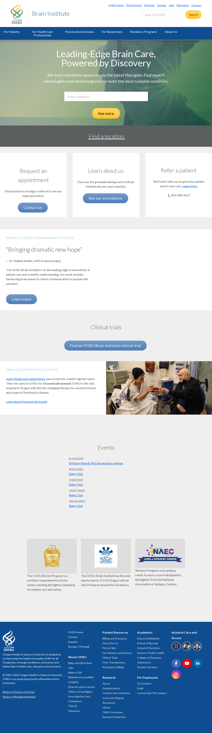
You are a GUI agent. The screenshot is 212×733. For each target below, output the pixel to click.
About (106, 683)
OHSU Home (116, 5)
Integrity (73, 682)
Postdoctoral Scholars (79, 31)
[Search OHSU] (162, 14)
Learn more (21, 299)
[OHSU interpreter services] (197, 650)
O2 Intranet (144, 683)
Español (72, 641)
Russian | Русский (78, 646)
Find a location (106, 136)
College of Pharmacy (149, 657)
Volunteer (74, 710)
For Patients (12, 31)
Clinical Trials (110, 657)
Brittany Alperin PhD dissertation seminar (96, 463)
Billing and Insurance (114, 638)
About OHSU (77, 657)
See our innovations (105, 198)
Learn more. (190, 186)
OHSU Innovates (112, 712)
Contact (196, 5)
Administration (111, 688)
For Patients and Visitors (117, 652)
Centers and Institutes (116, 693)
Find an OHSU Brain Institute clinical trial (105, 345)
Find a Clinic (109, 648)
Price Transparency (113, 662)
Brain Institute (51, 13)
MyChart (149, 5)
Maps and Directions (80, 663)
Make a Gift (75, 672)
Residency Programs (143, 31)
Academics (144, 632)
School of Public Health (150, 652)
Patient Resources (115, 632)
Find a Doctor (134, 5)
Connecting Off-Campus (152, 693)
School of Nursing (147, 643)
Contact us (33, 207)
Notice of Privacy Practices (19, 691)
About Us (171, 31)
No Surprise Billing (113, 667)
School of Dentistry (148, 648)
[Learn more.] (179, 160)
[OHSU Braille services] (177, 650)
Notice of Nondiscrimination (19, 696)
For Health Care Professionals (42, 33)
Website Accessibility (81, 677)
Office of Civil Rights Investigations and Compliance (80, 696)
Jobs (171, 5)
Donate (161, 5)
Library (106, 707)
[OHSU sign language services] (187, 650)
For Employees (147, 677)
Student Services (147, 667)
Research (109, 677)
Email (140, 688)
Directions (183, 5)
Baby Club (76, 474)
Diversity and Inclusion (81, 687)
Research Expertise (114, 717)
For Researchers (112, 31)
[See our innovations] (105, 161)
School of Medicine (148, 638)
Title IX (72, 706)
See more (106, 113)
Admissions (144, 662)
